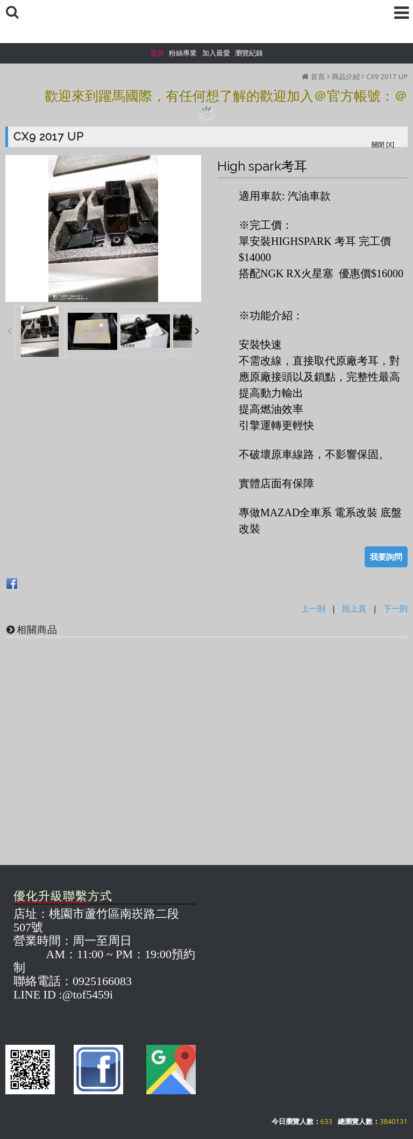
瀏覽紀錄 (249, 53)
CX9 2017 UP (387, 76)
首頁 (318, 76)
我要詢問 (386, 556)
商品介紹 (346, 76)
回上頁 (354, 608)
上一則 (313, 608)
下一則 (395, 608)
